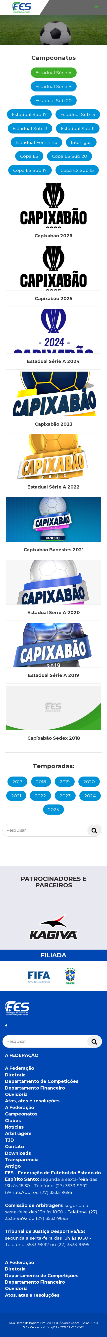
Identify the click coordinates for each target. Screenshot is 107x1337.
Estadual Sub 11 (78, 128)
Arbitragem (18, 1133)
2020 (89, 781)
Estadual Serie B (54, 86)
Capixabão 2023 (53, 424)
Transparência (22, 1159)
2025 (53, 809)
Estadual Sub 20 (53, 100)
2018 (41, 781)
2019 (65, 781)
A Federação (19, 1068)
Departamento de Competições (41, 1081)
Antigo (13, 1166)
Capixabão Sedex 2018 (53, 738)
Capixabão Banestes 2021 (54, 550)
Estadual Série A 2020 (53, 612)
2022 (40, 795)
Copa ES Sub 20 (69, 156)
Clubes (13, 1120)
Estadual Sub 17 (29, 114)
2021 (16, 795)
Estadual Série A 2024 (53, 361)
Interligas (81, 142)
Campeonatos (21, 1113)
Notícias (14, 1127)
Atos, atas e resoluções (32, 1100)
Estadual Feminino (36, 142)
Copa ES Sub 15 (77, 170)
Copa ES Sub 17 (30, 170)
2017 (17, 781)
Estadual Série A (54, 72)
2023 (65, 795)
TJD (9, 1140)
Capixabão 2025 (53, 298)
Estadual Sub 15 (77, 114)
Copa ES (29, 156)
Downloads (18, 1153)
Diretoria (15, 1074)
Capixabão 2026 (53, 236)
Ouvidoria (16, 1094)
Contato (14, 1146)
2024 (90, 795)
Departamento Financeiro (35, 1088)
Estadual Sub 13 (30, 128)
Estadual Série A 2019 (53, 675)
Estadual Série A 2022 (53, 487)
